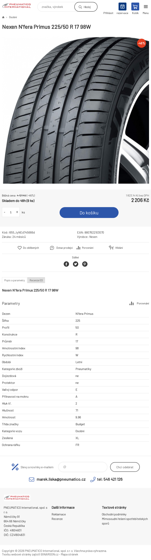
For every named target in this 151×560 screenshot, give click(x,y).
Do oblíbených (31, 247)
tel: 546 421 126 (109, 479)
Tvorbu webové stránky (16, 554)
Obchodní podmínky (114, 514)
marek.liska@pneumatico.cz (61, 479)
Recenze (57, 519)
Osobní (13, 17)
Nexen (93, 236)
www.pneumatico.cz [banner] (19, 6)
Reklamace (59, 514)
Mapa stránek (69, 554)
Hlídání (119, 247)
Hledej (87, 7)
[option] (75, 110)
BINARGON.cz (49, 554)
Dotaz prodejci (64, 247)
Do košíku (89, 212)
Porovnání (87, 247)
